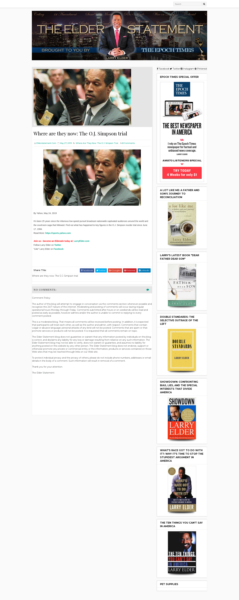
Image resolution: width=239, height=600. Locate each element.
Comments (128, 143)
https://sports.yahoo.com (58, 233)
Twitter (57, 245)
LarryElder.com (81, 241)
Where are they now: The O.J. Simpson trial (97, 143)
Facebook (58, 249)
